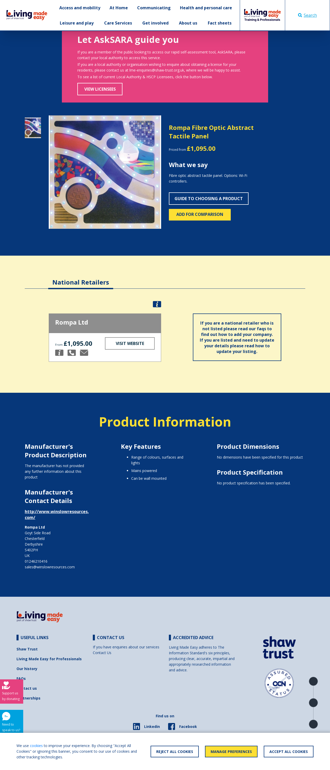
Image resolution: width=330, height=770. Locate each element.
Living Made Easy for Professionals (49, 658)
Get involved (155, 23)
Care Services (118, 23)
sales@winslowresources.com (50, 566)
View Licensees (100, 89)
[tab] (80, 278)
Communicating (154, 8)
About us (188, 23)
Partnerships (28, 698)
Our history (26, 668)
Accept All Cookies (288, 751)
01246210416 (36, 561)
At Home (119, 8)
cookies (36, 745)
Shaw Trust (27, 649)
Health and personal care (206, 8)
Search (307, 15)
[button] (57, 172)
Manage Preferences (231, 751)
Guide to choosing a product (209, 198)
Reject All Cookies (174, 751)
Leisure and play (77, 23)
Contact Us (102, 652)
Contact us (26, 688)
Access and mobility (79, 8)
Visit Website (130, 343)
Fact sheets (220, 23)
